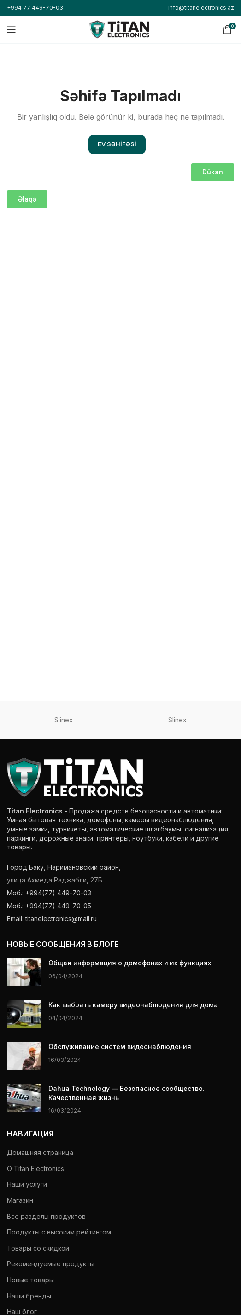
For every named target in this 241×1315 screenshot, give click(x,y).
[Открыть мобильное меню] (11, 29)
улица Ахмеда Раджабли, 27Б (54, 880)
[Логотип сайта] (119, 29)
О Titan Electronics (35, 1168)
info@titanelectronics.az (201, 7)
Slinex (63, 720)
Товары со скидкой (38, 1248)
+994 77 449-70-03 (35, 7)
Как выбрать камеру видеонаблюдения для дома (133, 1005)
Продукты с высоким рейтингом (59, 1232)
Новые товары (30, 1280)
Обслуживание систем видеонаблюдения (119, 1046)
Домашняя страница (40, 1152)
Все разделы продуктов (46, 1216)
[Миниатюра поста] (24, 972)
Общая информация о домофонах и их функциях (129, 963)
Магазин (20, 1200)
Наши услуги (27, 1184)
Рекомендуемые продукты (50, 1264)
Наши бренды (29, 1296)
